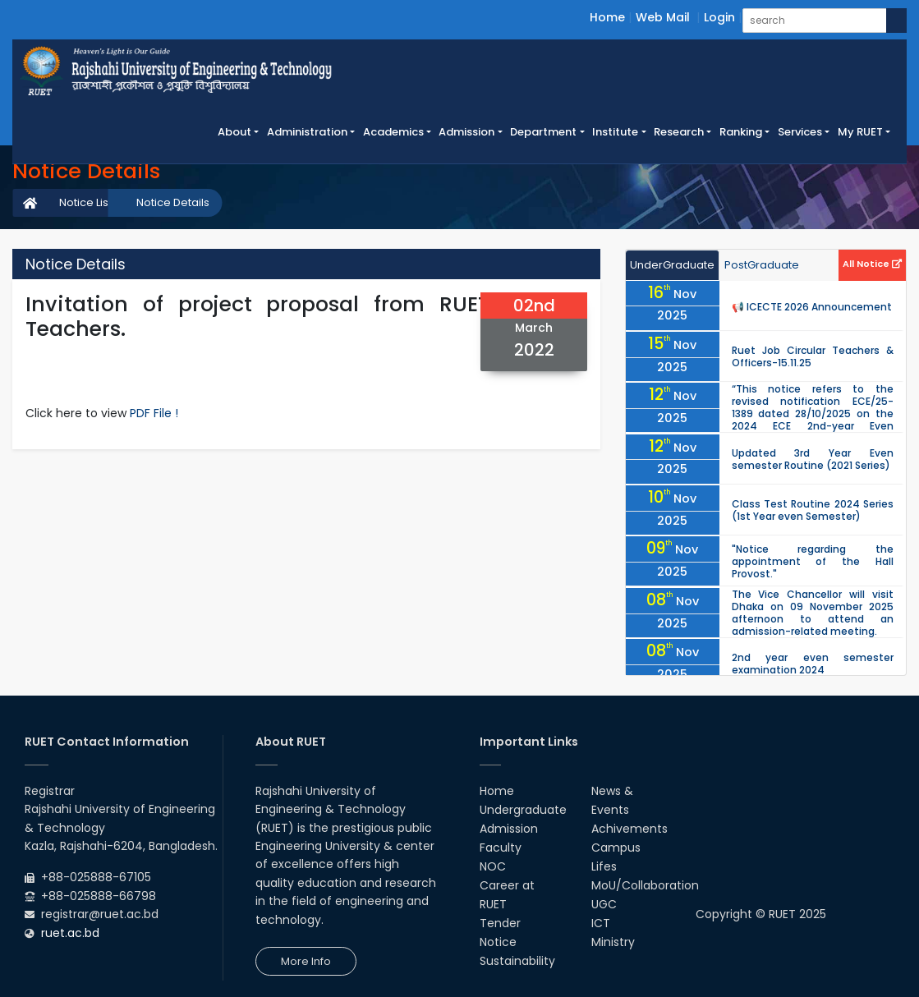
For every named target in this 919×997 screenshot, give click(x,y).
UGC (604, 904)
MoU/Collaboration (645, 885)
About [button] (234, 132)
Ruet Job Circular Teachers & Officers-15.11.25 (813, 356)
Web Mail (663, 17)
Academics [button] (393, 132)
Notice (498, 942)
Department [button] (543, 132)
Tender (500, 923)
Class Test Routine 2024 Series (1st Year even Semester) (813, 510)
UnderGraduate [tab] (672, 265)
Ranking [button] (740, 132)
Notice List (85, 202)
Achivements (629, 828)
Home (607, 17)
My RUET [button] (860, 132)
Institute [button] (615, 132)
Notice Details (172, 202)
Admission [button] (466, 132)
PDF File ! (154, 413)
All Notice (872, 263)
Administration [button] (307, 132)
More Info (306, 961)
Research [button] (679, 132)
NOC (493, 866)
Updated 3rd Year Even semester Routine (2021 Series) (813, 459)
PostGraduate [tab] (761, 265)
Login (719, 17)
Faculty (501, 847)
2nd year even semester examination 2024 (813, 663)
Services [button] (800, 132)
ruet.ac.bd (70, 933)
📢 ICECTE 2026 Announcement (812, 307)
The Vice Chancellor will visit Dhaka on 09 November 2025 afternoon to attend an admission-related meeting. (813, 612)
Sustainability (517, 961)
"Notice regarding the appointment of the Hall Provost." (813, 561)
